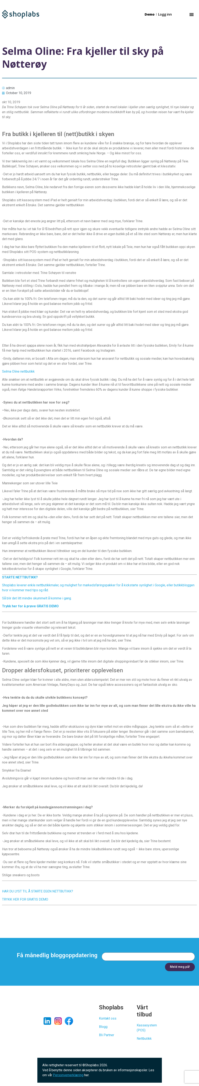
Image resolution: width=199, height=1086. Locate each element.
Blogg (103, 1027)
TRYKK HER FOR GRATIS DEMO (25, 899)
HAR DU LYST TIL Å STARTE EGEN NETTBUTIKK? (37, 891)
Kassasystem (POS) (147, 1027)
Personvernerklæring (68, 1075)
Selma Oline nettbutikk (18, 371)
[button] (191, 14)
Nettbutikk (144, 1039)
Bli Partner (106, 1035)
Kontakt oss (107, 1018)
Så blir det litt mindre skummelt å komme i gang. (37, 598)
